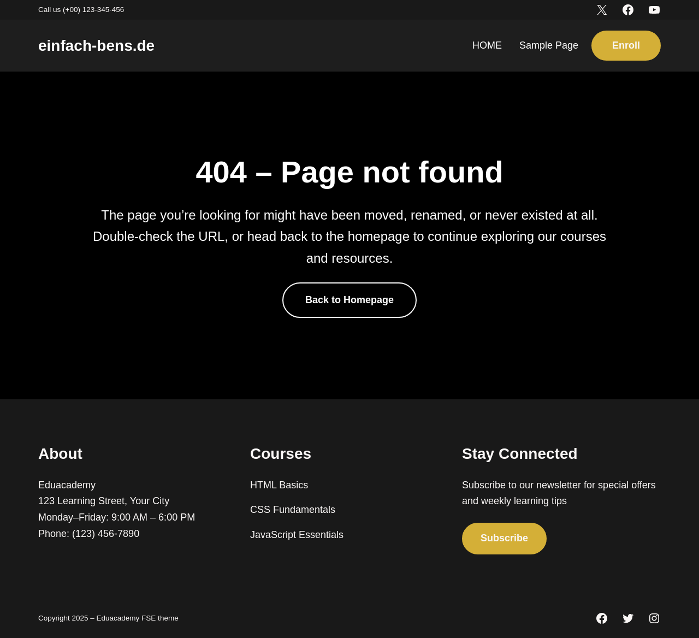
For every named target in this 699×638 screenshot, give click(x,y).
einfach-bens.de (96, 45)
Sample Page (548, 45)
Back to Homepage (349, 299)
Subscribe (504, 538)
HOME (487, 45)
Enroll (626, 45)
